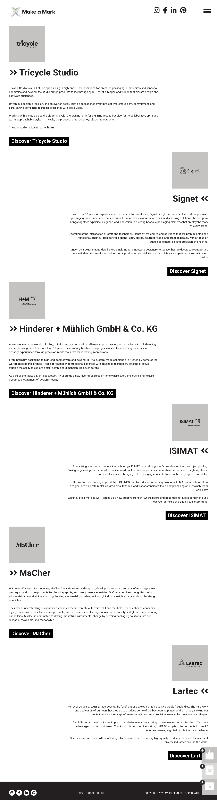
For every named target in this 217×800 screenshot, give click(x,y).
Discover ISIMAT (187, 515)
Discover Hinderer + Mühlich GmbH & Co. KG (62, 393)
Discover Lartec (188, 756)
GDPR (80, 793)
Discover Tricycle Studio (39, 141)
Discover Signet (188, 271)
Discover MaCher (30, 634)
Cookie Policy (95, 793)
